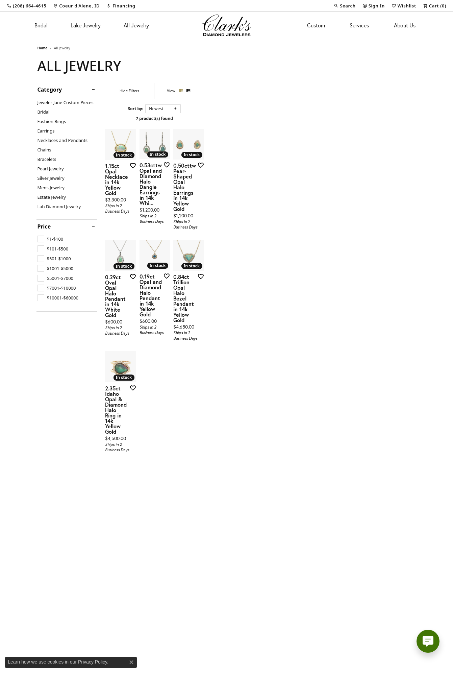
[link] (26, 5)
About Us (405, 25)
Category (49, 89)
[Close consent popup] (131, 662)
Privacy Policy (92, 662)
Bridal (41, 25)
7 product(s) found (260, 118)
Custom (316, 25)
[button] (344, 5)
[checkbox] (50, 239)
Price (44, 226)
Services (359, 25)
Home (42, 48)
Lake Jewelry (86, 25)
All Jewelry (136, 25)
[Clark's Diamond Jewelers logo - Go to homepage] (226, 25)
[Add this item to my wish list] (201, 235)
